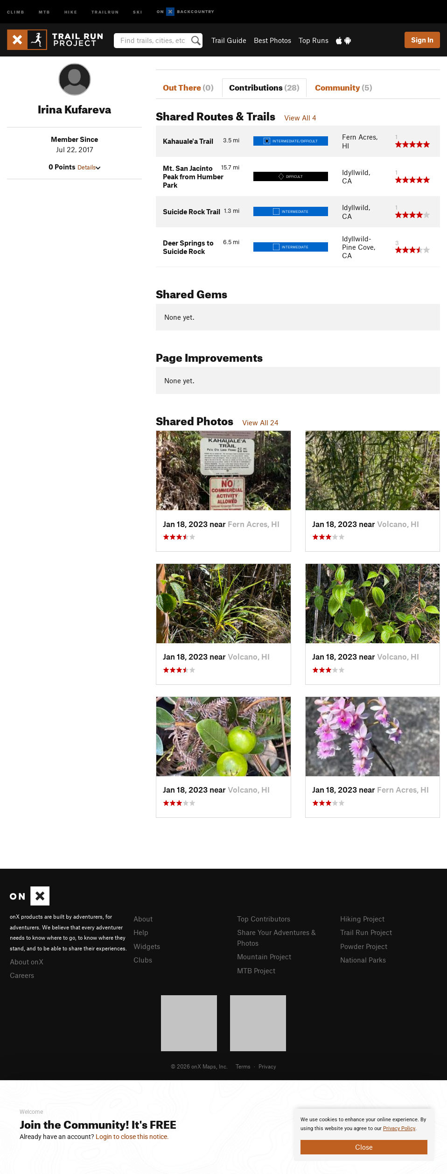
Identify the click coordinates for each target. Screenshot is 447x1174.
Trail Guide (228, 40)
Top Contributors (263, 918)
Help (140, 932)
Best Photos (272, 40)
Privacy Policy (399, 1128)
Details (88, 167)
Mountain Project (264, 956)
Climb (16, 11)
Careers (22, 975)
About (143, 918)
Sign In (422, 39)
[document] (363, 1134)
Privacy (267, 1066)
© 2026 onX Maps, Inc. (199, 1066)
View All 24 (260, 422)
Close (364, 1147)
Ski (138, 11)
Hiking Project (362, 918)
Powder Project (363, 946)
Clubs (142, 960)
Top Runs (313, 40)
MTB (44, 11)
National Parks (363, 960)
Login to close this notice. (132, 1136)
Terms (243, 1066)
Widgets (146, 946)
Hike (70, 11)
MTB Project (256, 970)
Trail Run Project (366, 932)
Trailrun (105, 11)
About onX (26, 961)
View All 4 (300, 117)
